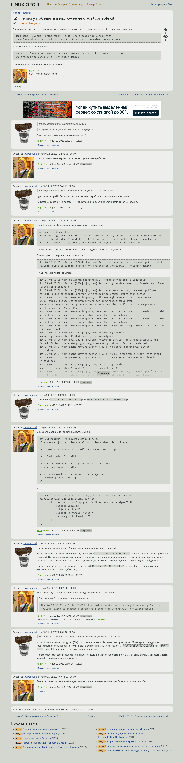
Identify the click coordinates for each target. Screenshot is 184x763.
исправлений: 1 (100, 619)
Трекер (91, 4)
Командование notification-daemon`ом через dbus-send (51, 747)
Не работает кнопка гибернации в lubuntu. (127, 729)
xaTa (31, 71)
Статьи (73, 4)
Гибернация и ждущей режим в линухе (125, 741)
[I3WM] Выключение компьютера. (39, 734)
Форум (81, 4)
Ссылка (16, 87)
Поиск (99, 4)
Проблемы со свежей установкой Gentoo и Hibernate (132, 746)
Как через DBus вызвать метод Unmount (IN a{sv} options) (135, 750)
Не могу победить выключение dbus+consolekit (66, 18)
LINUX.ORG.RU (27, 4)
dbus (30, 23)
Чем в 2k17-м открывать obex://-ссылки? (37, 94)
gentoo (37, 23)
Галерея (62, 4)
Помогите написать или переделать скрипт (44, 743)
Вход (170, 4)
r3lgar (40, 141)
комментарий (30, 154)
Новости (52, 4)
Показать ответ (44, 145)
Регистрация (158, 4)
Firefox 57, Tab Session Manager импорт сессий (143, 94)
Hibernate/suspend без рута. (36, 738)
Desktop (27, 13)
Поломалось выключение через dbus (41, 729)
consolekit (22, 23)
